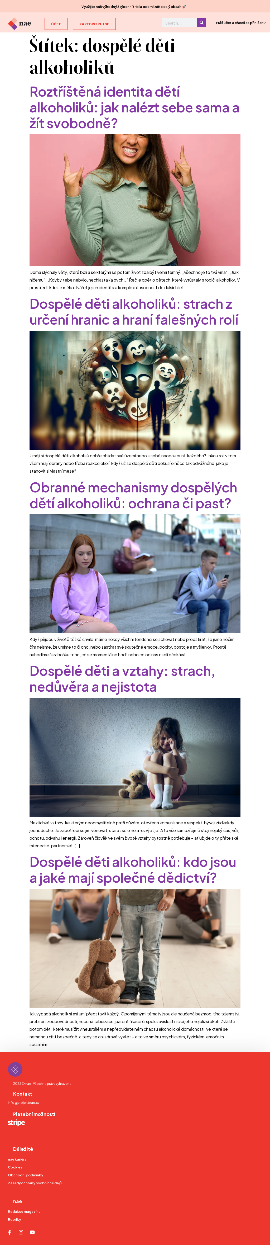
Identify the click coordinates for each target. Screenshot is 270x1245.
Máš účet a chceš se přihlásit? (241, 22)
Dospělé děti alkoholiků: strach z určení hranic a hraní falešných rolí (134, 310)
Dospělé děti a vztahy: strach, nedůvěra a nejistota (122, 677)
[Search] (201, 22)
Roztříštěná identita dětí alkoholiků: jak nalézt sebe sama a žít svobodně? (135, 106)
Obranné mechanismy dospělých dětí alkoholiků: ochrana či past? (133, 494)
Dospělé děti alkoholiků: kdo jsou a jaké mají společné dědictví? (133, 868)
